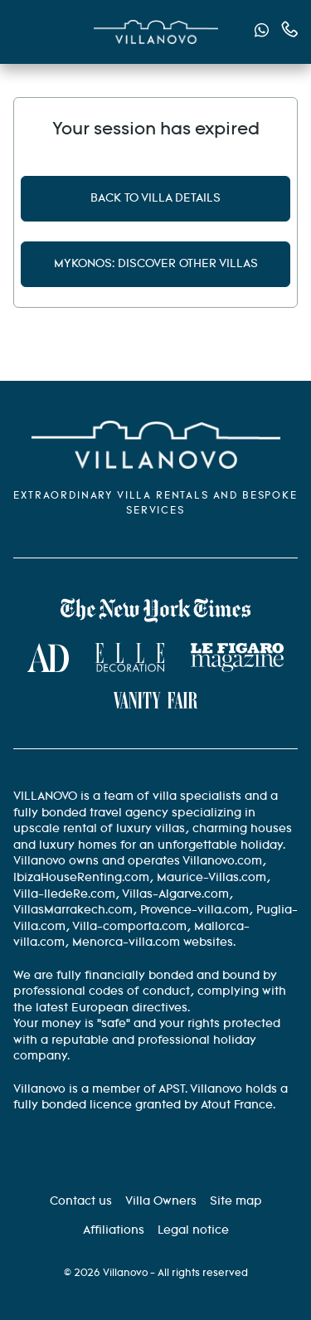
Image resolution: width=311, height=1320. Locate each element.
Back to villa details (155, 198)
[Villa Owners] (161, 1201)
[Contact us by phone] (290, 29)
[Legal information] (193, 1230)
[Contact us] (81, 1201)
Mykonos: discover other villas (156, 264)
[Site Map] (236, 1201)
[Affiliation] (113, 1230)
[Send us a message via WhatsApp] (262, 32)
